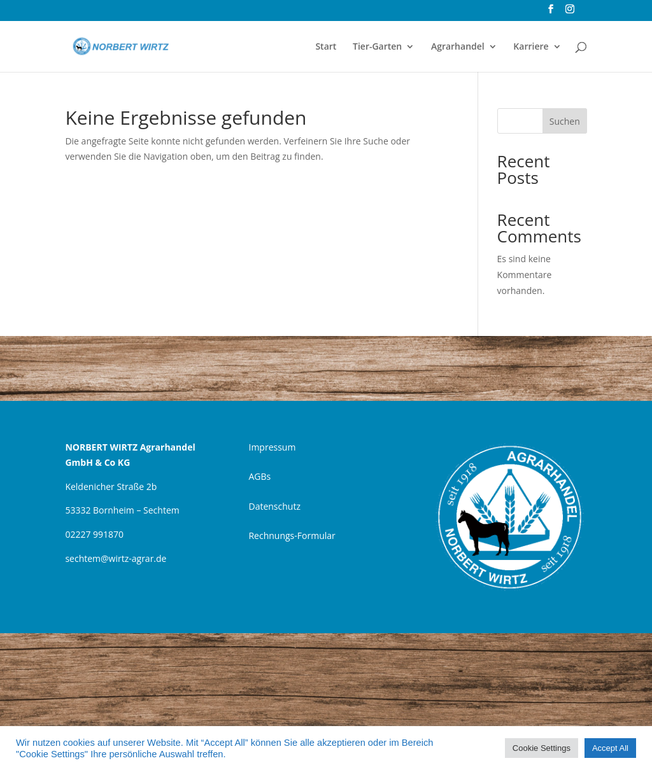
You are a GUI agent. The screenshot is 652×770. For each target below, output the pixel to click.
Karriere (530, 47)
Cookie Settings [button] (541, 748)
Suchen (564, 121)
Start (325, 47)
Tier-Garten (377, 47)
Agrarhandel (458, 47)
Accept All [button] (610, 748)
